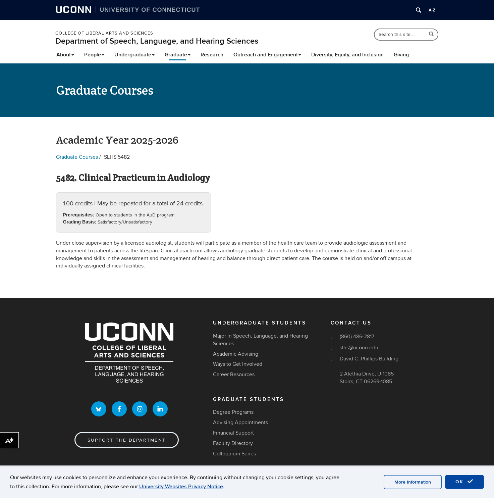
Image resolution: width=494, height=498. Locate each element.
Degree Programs (233, 412)
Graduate (177, 54)
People (94, 54)
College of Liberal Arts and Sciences (104, 33)
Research (212, 54)
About (65, 54)
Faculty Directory (233, 443)
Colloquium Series (234, 453)
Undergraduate (134, 54)
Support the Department (127, 440)
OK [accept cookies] (464, 482)
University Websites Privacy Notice (181, 486)
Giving (401, 54)
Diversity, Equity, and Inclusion (347, 54)
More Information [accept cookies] (412, 482)
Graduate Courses (77, 157)
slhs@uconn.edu (359, 347)
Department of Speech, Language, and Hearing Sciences (156, 41)
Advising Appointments (240, 422)
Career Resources (234, 374)
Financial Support (233, 433)
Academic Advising (235, 354)
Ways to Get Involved (237, 364)
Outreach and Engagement (267, 54)
